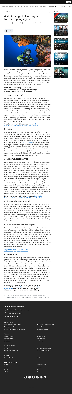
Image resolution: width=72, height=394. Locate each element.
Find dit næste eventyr (13, 313)
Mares (6, 367)
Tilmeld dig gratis (9, 336)
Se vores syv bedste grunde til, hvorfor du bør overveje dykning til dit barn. (17, 250)
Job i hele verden (11, 316)
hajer (18, 132)
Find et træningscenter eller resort (17, 310)
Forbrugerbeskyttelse (10, 327)
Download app (41, 336)
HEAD (38, 371)
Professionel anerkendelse (11, 350)
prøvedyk (19, 287)
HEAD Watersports (10, 362)
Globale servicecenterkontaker (45, 324)
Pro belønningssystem (43, 350)
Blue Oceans (7, 341)
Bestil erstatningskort (43, 329)
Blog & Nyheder (8, 338)
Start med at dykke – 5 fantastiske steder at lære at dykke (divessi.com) (23, 197)
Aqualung (39, 367)
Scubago (6, 364)
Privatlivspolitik (8, 357)
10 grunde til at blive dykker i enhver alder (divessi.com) (22, 124)
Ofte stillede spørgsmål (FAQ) (12, 324)
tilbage (8, 12)
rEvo (38, 369)
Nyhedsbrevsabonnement (14, 307)
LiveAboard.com (41, 364)
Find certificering (41, 327)
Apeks (6, 369)
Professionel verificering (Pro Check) (14, 329)
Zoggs (6, 371)
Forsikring (40, 341)
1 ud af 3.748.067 (27, 143)
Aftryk (38, 357)
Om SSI (6, 348)
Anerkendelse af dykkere (44, 348)
